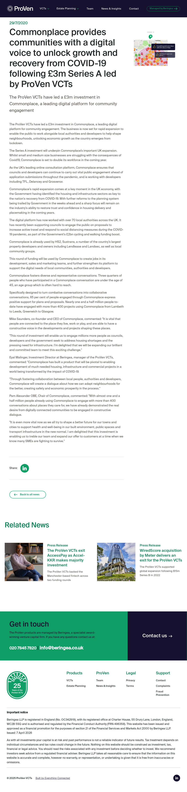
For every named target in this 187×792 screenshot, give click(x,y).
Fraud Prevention (162, 693)
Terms (130, 686)
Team (90, 8)
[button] (44, 8)
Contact (134, 8)
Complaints (163, 686)
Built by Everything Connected (53, 778)
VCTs (70, 680)
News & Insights (111, 8)
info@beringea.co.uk (61, 648)
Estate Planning (76, 686)
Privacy (130, 680)
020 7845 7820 (22, 648)
